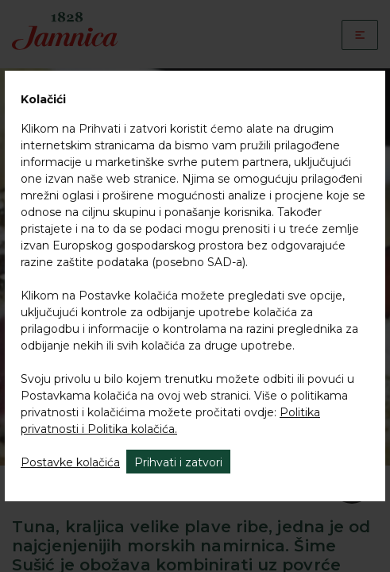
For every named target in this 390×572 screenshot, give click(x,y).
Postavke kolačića (70, 462)
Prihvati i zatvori (178, 462)
